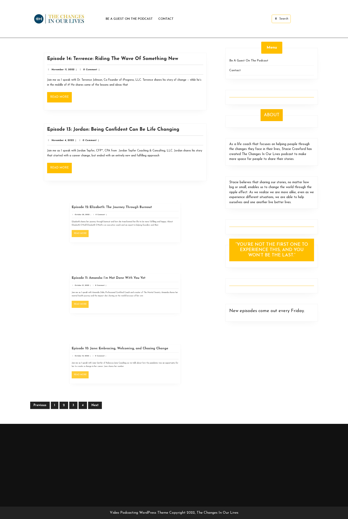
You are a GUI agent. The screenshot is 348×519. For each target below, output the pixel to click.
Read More (68, 96)
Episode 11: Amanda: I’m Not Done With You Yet (113, 282)
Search (281, 18)
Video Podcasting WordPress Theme (139, 513)
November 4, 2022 (70, 142)
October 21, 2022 (94, 287)
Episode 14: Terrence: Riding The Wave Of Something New (114, 61)
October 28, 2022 (94, 217)
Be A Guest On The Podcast (129, 19)
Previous (40, 405)
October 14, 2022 (94, 358)
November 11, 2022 (70, 71)
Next (95, 405)
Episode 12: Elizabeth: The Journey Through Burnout (115, 211)
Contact (166, 19)
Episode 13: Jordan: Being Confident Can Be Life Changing (114, 132)
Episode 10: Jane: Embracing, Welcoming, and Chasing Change (121, 353)
